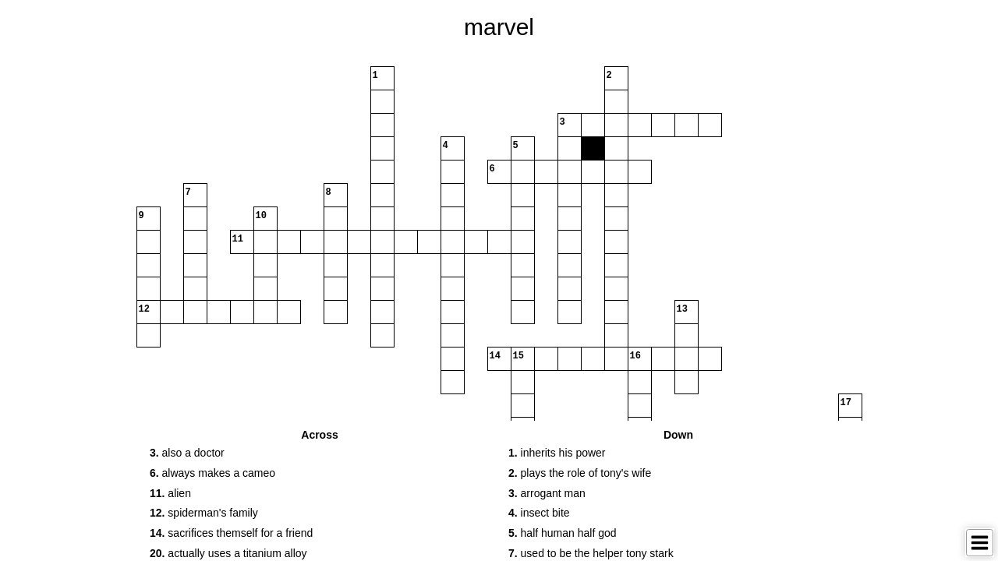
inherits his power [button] (557, 452)
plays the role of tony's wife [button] (579, 473)
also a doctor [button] (187, 452)
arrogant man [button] (547, 493)
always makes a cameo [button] (212, 473)
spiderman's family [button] (204, 512)
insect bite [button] (539, 512)
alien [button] (170, 493)
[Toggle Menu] (979, 542)
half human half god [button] (562, 533)
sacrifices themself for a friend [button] (231, 533)
